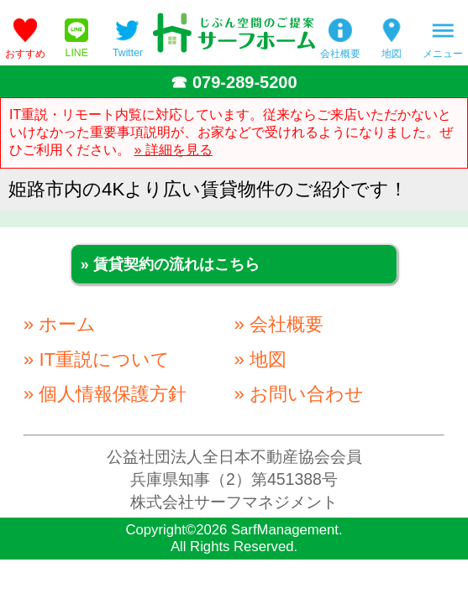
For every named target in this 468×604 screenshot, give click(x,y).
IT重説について (104, 359)
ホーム (67, 324)
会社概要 (340, 54)
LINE (77, 53)
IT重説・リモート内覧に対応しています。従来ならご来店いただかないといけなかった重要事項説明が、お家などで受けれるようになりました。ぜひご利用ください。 (231, 132)
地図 (391, 54)
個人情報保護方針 (113, 393)
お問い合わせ (307, 393)
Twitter (128, 53)
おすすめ (25, 54)
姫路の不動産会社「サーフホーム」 (233, 32)
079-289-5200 (244, 82)
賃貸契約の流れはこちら (176, 264)
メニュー (443, 54)
